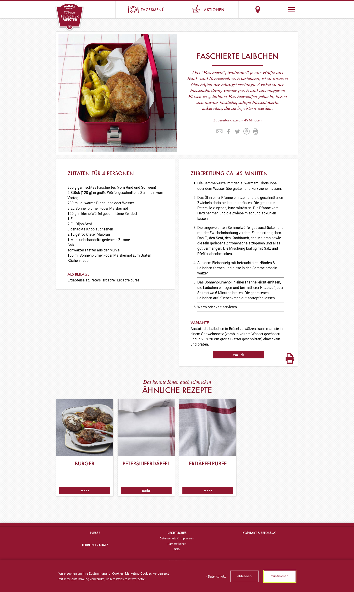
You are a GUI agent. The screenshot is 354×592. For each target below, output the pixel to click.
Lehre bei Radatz (95, 545)
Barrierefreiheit (177, 544)
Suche (274, 9)
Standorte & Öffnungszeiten (257, 9)
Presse (95, 533)
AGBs (177, 549)
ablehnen (244, 576)
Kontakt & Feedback (259, 533)
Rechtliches (177, 533)
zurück (238, 354)
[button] (291, 9)
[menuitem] (177, 538)
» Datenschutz (216, 576)
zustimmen (280, 576)
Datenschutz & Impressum (177, 538)
